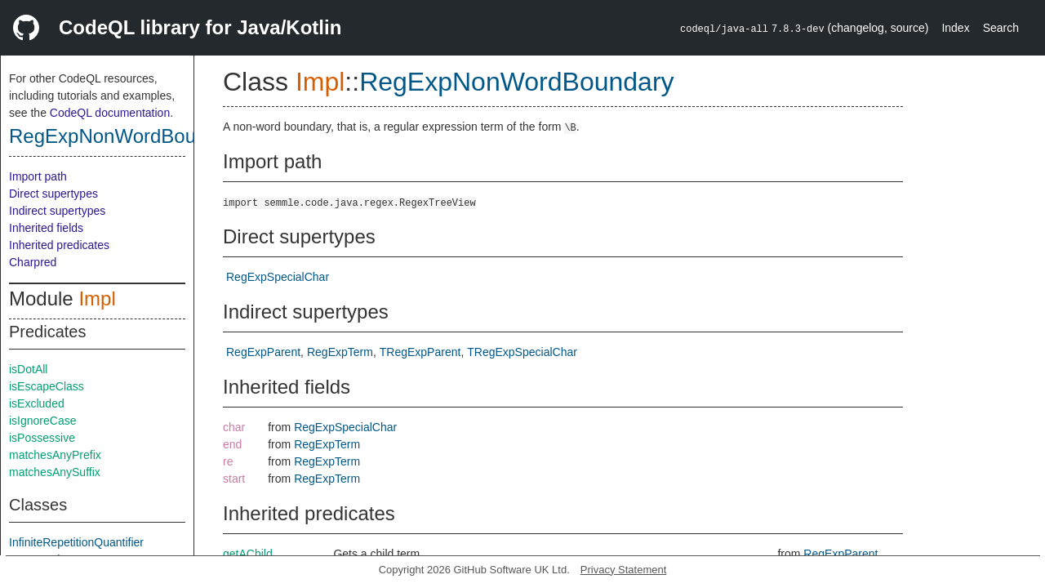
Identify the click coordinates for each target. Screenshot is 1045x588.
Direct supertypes (53, 193)
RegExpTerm (340, 352)
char (234, 427)
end (232, 444)
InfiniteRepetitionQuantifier (76, 542)
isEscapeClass (46, 386)
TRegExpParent (420, 352)
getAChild (248, 553)
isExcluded (36, 403)
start (234, 478)
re (228, 461)
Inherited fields (46, 227)
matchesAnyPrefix (55, 454)
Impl (96, 298)
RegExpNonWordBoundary (127, 136)
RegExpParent (263, 352)
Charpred (32, 262)
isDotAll (28, 369)
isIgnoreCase (43, 420)
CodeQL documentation (110, 112)
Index (955, 27)
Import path (38, 176)
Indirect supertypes (57, 210)
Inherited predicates (59, 245)
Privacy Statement (623, 570)
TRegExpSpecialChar (522, 352)
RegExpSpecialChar (277, 276)
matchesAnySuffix (54, 472)
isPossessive (42, 437)
